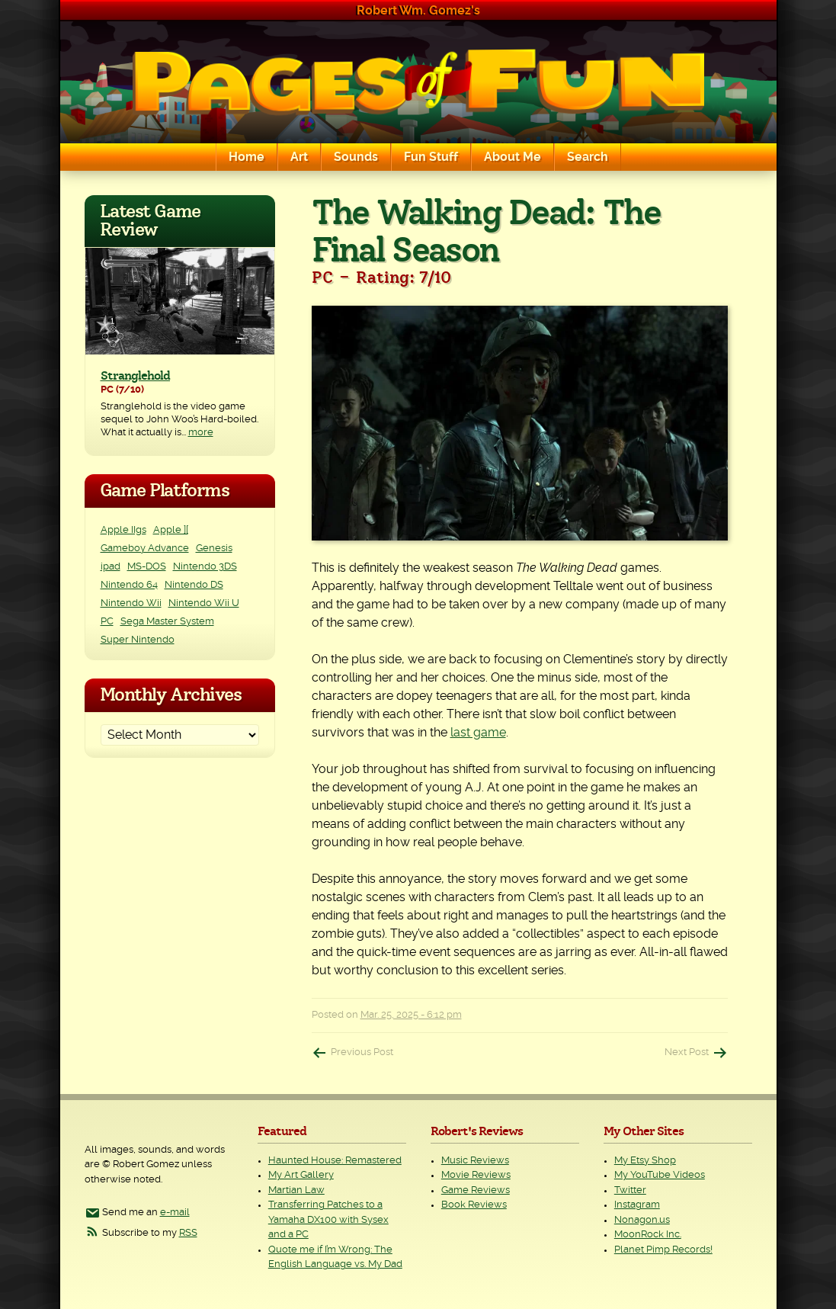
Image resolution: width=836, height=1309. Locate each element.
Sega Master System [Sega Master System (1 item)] (167, 622)
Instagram (637, 1205)
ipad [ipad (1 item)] (110, 567)
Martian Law (296, 1190)
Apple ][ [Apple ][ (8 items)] (170, 530)
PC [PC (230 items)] (107, 622)
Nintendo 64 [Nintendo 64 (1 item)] (129, 585)
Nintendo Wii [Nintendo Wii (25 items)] (131, 603)
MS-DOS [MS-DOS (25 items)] (146, 567)
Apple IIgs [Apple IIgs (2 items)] (123, 530)
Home (246, 157)
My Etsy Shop (645, 1161)
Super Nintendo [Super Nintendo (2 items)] (138, 640)
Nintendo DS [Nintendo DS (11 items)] (194, 585)
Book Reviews (474, 1205)
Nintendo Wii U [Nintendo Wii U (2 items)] (203, 603)
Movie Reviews (476, 1175)
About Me (512, 157)
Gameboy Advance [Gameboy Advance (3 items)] (145, 548)
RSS (188, 1233)
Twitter (630, 1190)
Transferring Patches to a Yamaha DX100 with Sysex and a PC (328, 1220)
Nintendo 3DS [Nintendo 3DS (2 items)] (205, 567)
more (200, 433)
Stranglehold (135, 376)
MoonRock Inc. (647, 1235)
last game (478, 733)
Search (587, 157)
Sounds (356, 157)
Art (299, 157)
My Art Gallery (301, 1175)
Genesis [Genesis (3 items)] (214, 548)
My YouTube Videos (659, 1175)
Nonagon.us (642, 1220)
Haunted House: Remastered (335, 1161)
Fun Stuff (431, 157)
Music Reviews (475, 1161)
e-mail (175, 1213)
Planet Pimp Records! (663, 1250)
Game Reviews (475, 1190)
